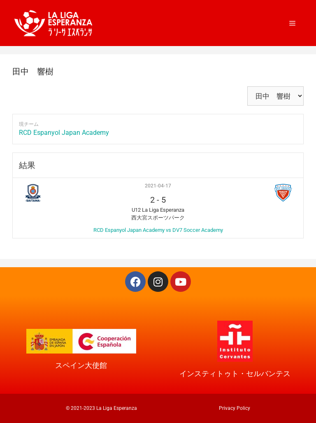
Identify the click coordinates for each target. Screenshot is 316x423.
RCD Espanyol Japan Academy (64, 132)
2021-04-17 (158, 186)
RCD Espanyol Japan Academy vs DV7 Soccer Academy (158, 230)
